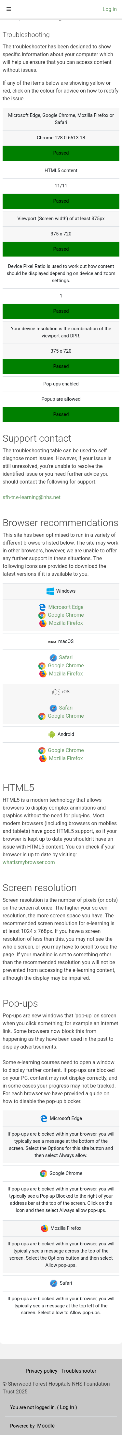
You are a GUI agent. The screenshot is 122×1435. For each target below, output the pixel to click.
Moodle (46, 1426)
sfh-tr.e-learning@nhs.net (32, 497)
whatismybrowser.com (29, 862)
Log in (110, 9)
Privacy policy (42, 1371)
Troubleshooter (78, 1371)
